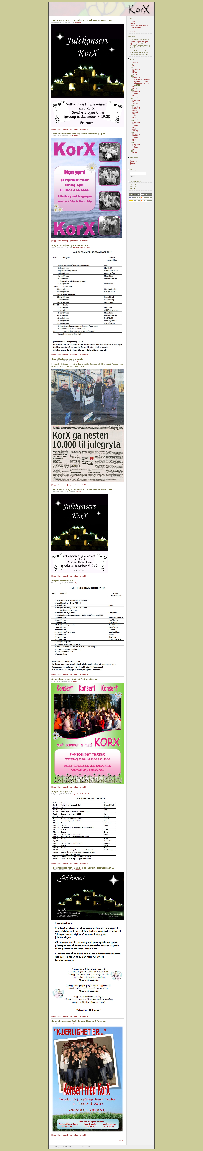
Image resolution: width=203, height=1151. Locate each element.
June (134, 127)
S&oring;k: (133, 170)
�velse (82, 247)
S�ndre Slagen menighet (139, 42)
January (135, 74)
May (133, 66)
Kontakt (132, 23)
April (134, 115)
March (134, 73)
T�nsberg (133, 44)
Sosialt (88, 247)
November (136, 69)
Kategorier (133, 158)
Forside (132, 21)
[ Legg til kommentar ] (59, 129)
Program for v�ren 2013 (139, 25)
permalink (74, 129)
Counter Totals (134, 181)
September (136, 146)
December (136, 92)
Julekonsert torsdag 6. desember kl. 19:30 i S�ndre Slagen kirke (142, 81)
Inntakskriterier (135, 27)
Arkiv (131, 59)
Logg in (132, 31)
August (135, 93)
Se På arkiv (134, 62)
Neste (121, 1141)
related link (84, 129)
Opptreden (78, 22)
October (135, 110)
